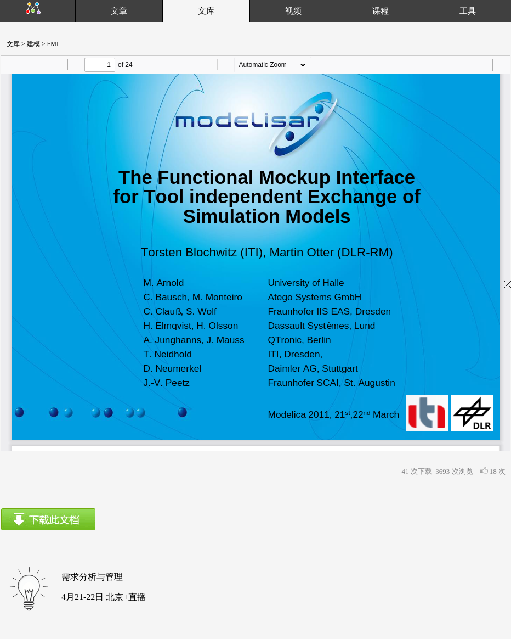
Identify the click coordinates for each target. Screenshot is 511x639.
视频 (293, 11)
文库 (10, 44)
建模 (32, 44)
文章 (119, 11)
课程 (380, 11)
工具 (467, 11)
